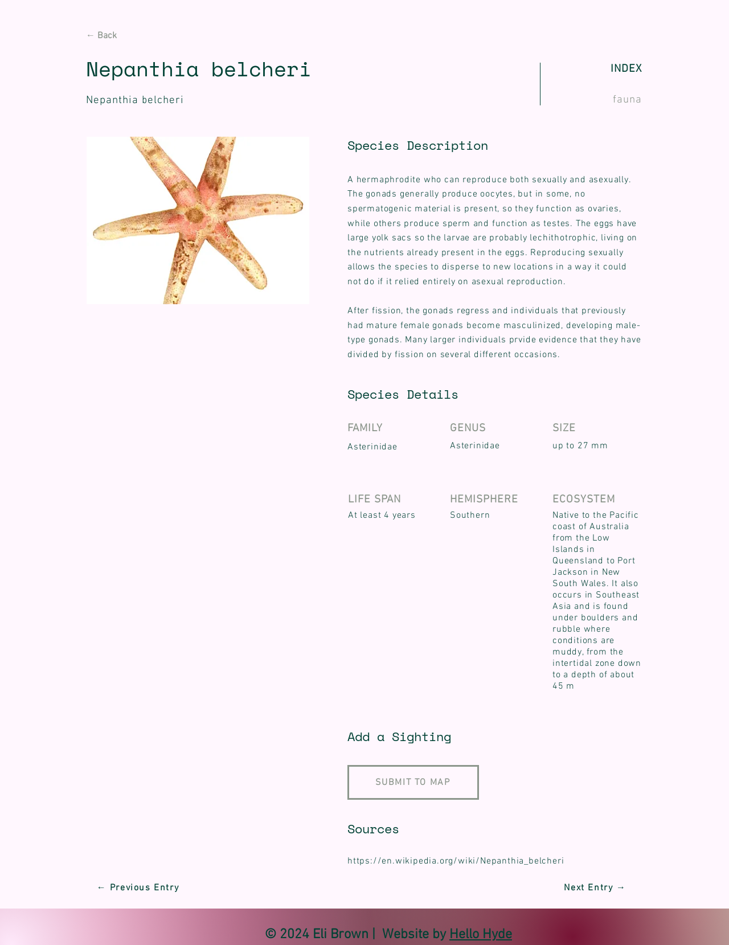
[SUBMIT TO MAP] (413, 782)
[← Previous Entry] (139, 888)
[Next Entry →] (596, 888)
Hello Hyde (480, 935)
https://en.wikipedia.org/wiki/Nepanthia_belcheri (455, 861)
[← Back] (126, 36)
